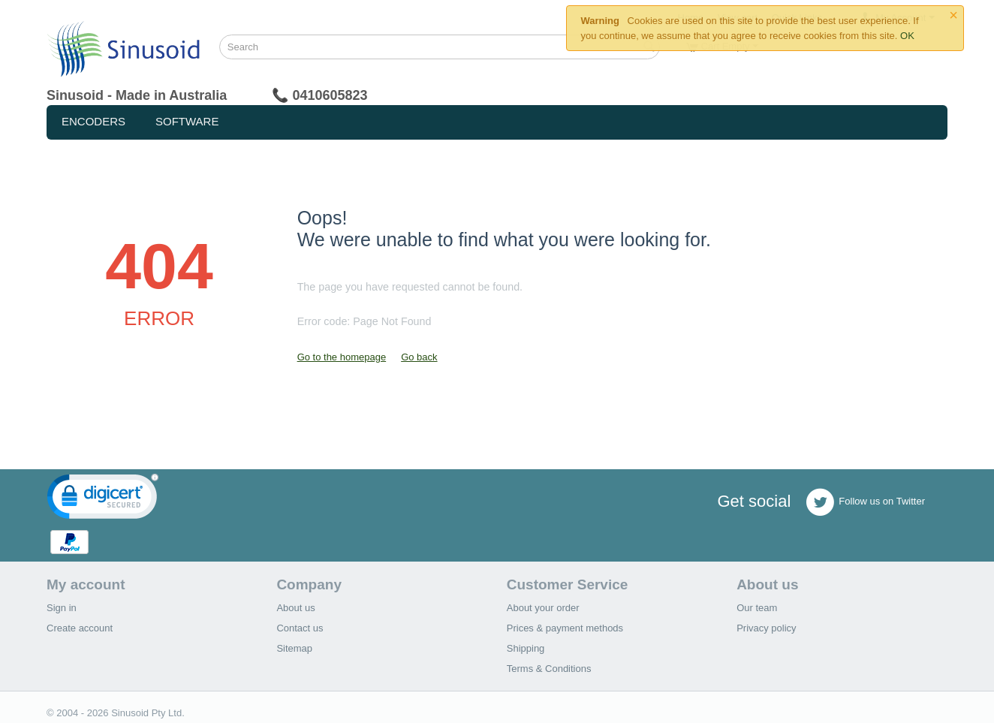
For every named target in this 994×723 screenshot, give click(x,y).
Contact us (299, 628)
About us (295, 607)
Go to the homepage (342, 357)
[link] (103, 499)
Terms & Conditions (549, 668)
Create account (80, 628)
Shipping (526, 648)
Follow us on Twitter (865, 502)
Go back (419, 357)
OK (907, 35)
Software (186, 121)
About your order (543, 607)
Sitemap (294, 648)
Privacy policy (766, 628)
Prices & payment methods (565, 628)
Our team (756, 607)
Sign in (62, 607)
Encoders (93, 121)
